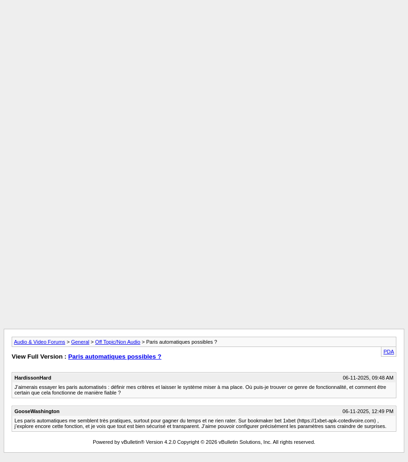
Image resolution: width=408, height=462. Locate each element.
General (80, 342)
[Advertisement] (204, 25)
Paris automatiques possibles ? (114, 356)
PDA (388, 351)
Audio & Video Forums (39, 342)
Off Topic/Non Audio (117, 342)
